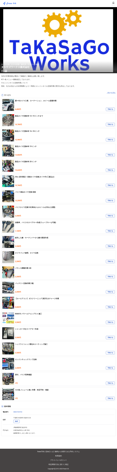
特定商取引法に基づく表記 (58, 464)
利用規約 (58, 456)
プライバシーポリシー (58, 460)
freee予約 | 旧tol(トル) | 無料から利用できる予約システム (58, 452)
